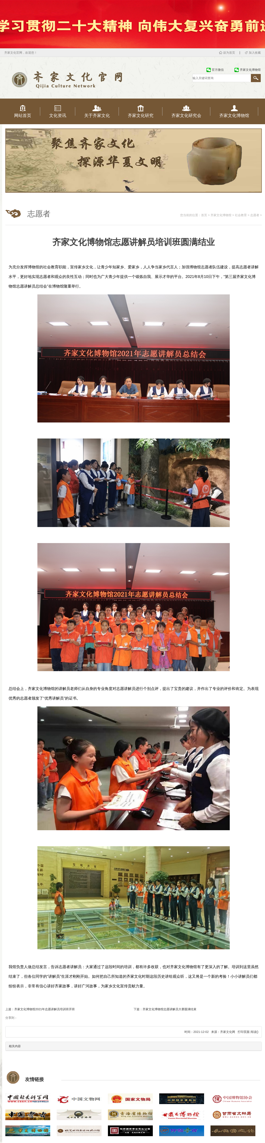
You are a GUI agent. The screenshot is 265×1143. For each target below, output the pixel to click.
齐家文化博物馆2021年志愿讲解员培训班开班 (44, 1009)
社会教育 (241, 215)
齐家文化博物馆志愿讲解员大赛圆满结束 (169, 1009)
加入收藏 (255, 52)
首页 (204, 215)
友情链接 (34, 1079)
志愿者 (254, 215)
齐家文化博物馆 (221, 215)
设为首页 (229, 52)
